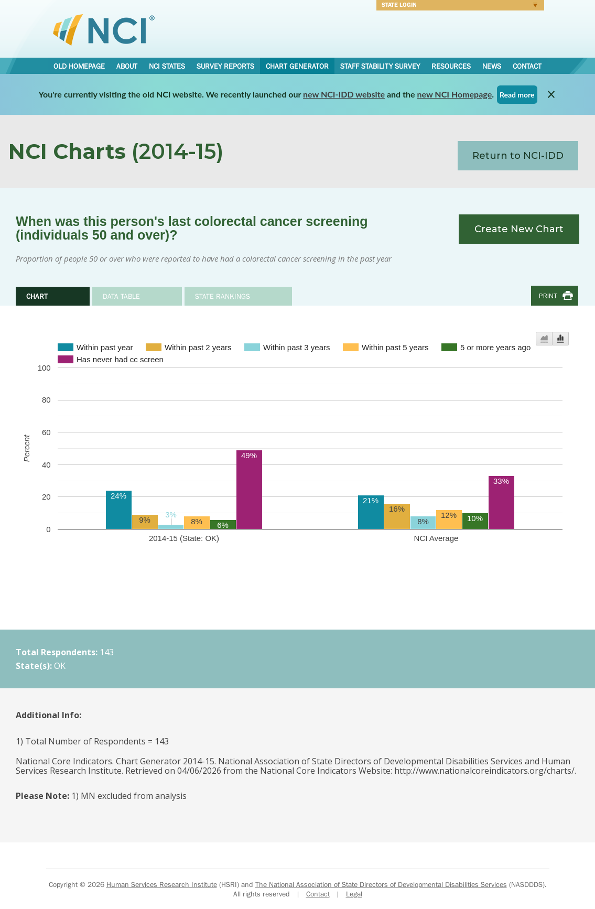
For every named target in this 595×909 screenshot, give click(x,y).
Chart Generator (297, 66)
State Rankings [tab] (222, 296)
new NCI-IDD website (344, 94)
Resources (451, 66)
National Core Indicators (103, 29)
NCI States (167, 66)
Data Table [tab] (121, 296)
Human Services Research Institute (161, 884)
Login (456, 6)
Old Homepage (79, 66)
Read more (517, 94)
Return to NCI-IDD (518, 155)
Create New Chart (519, 229)
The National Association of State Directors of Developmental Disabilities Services (381, 884)
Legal (354, 894)
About (126, 66)
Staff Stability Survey (380, 66)
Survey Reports (225, 66)
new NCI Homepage (454, 94)
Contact (527, 66)
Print (548, 295)
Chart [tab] (37, 296)
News (491, 66)
